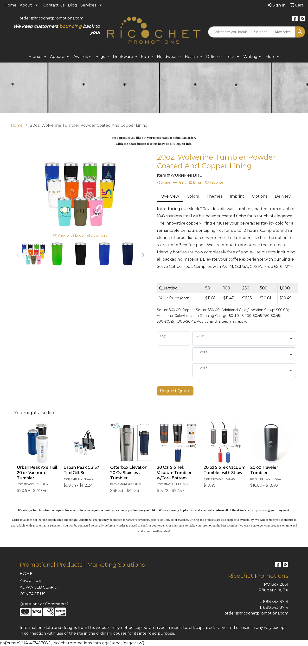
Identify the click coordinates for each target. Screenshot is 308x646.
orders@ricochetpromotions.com (51, 18)
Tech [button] (230, 56)
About (26, 5)
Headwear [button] (167, 56)
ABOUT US (30, 580)
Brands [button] (35, 56)
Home (10, 5)
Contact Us (53, 5)
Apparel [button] (57, 56)
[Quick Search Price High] (283, 32)
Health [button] (191, 56)
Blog (72, 5)
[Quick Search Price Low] (261, 32)
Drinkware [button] (123, 56)
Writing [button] (250, 56)
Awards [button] (80, 56)
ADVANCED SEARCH (39, 587)
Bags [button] (100, 56)
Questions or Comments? (44, 604)
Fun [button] (145, 56)
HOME (26, 573)
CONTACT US (32, 594)
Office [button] (212, 56)
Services (88, 5)
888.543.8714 (275, 601)
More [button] (270, 56)
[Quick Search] (229, 32)
